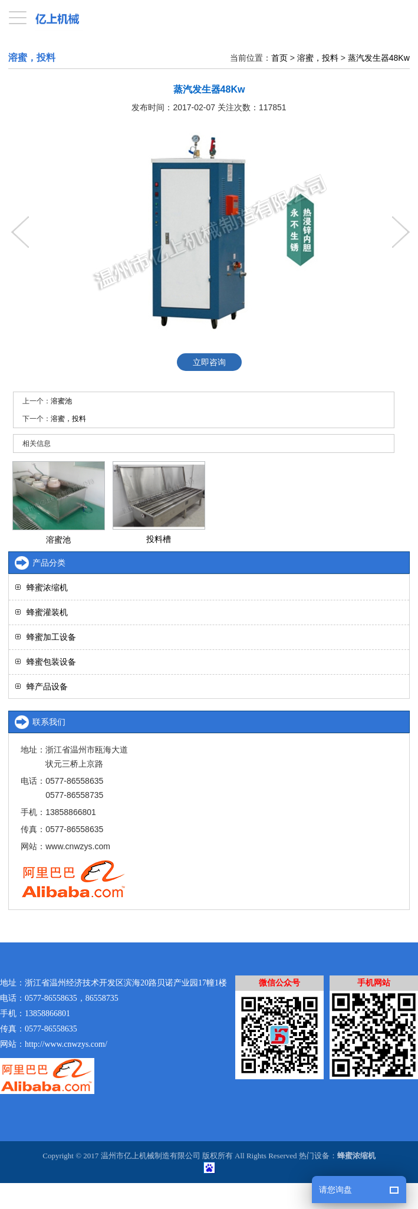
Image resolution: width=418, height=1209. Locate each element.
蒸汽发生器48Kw (379, 58)
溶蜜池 (61, 401)
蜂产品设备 (47, 686)
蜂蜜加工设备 (51, 637)
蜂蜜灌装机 (47, 612)
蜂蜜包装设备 (51, 661)
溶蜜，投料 (317, 58)
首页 (279, 58)
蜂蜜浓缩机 (47, 587)
